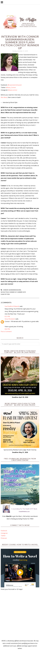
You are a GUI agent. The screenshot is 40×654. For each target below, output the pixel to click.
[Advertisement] (20, 615)
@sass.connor (12, 90)
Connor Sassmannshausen (12, 290)
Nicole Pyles (5, 292)
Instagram (4, 533)
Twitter (3, 536)
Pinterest (4, 538)
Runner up (13, 292)
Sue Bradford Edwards (12, 306)
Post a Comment (6, 331)
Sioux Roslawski (10, 319)
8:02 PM (7, 329)
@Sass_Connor (11, 87)
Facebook (4, 531)
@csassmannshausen (15, 85)
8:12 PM (7, 316)
